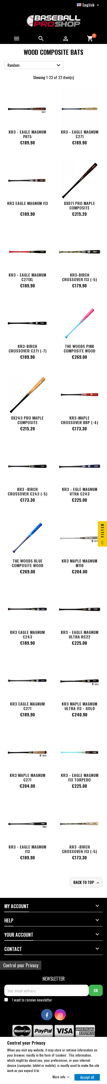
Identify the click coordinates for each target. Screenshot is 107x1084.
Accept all (87, 1077)
